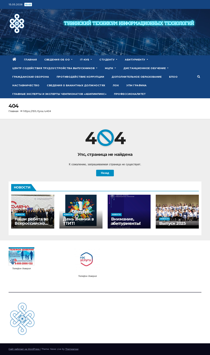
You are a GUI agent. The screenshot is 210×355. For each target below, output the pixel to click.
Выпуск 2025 (172, 223)
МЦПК (110, 68)
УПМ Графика (136, 85)
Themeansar (71, 349)
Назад (105, 173)
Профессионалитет (130, 94)
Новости (20, 214)
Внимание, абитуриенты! (126, 221)
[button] (198, 76)
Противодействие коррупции (80, 76)
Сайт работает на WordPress (24, 349)
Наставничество (25, 85)
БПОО (173, 76)
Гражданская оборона (30, 76)
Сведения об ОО (58, 59)
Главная (30, 59)
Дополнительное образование (137, 76)
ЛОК (116, 85)
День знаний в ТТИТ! (78, 221)
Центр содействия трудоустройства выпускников (54, 68)
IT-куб (86, 59)
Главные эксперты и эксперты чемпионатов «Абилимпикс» (59, 94)
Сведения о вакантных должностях (76, 85)
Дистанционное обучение (145, 68)
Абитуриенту (136, 59)
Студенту (108, 59)
